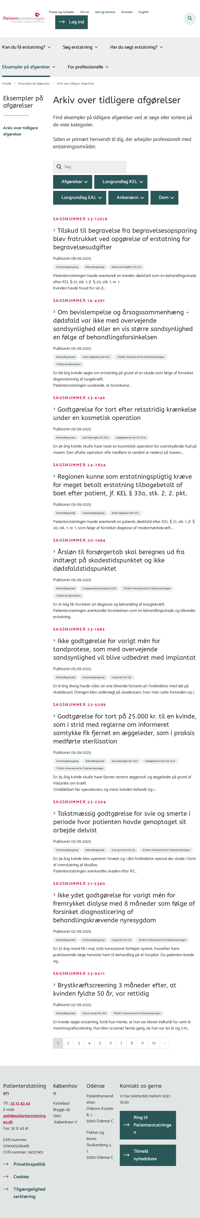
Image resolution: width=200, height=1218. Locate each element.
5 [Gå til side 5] (100, 1043)
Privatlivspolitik (29, 1164)
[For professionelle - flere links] (106, 67)
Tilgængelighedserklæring (29, 1193)
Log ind (76, 22)
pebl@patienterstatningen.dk (24, 1119)
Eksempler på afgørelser (26, 67)
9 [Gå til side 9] (142, 1043)
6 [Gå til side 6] (111, 1043)
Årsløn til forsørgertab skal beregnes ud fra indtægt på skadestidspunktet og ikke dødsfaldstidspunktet (119, 560)
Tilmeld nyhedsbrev (145, 1155)
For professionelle (85, 67)
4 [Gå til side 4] (89, 1043)
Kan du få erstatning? (23, 47)
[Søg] (89, 167)
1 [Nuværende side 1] (58, 1043)
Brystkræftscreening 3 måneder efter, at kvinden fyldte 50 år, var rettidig (114, 989)
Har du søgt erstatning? (134, 47)
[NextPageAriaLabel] (165, 1043)
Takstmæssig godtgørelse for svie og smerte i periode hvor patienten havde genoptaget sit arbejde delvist (121, 822)
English (144, 12)
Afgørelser (71, 182)
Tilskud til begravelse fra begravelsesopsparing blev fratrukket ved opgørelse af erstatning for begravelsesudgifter (125, 239)
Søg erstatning (77, 47)
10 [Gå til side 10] (154, 1043)
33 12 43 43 (20, 1103)
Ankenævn (128, 198)
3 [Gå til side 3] (79, 1043)
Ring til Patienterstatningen (152, 1125)
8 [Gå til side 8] (132, 1043)
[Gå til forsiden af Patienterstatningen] (22, 19)
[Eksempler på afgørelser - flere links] (53, 67)
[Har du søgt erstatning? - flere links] (161, 47)
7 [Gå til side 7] (121, 1043)
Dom (163, 198)
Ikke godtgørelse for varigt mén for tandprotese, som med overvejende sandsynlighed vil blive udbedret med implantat (124, 649)
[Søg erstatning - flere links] (95, 47)
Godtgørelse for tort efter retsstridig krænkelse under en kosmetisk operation (124, 414)
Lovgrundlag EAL (78, 198)
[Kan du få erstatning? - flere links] (48, 47)
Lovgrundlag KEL (120, 182)
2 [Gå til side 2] (68, 1043)
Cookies (21, 1177)
